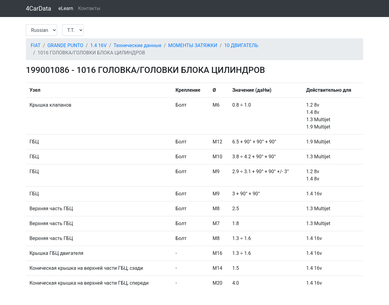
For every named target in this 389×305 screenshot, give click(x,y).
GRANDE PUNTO (65, 45)
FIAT (35, 45)
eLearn (65, 8)
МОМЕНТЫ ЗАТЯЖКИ (192, 45)
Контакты (89, 8)
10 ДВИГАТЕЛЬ (241, 45)
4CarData (38, 8)
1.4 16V (98, 45)
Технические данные (137, 45)
